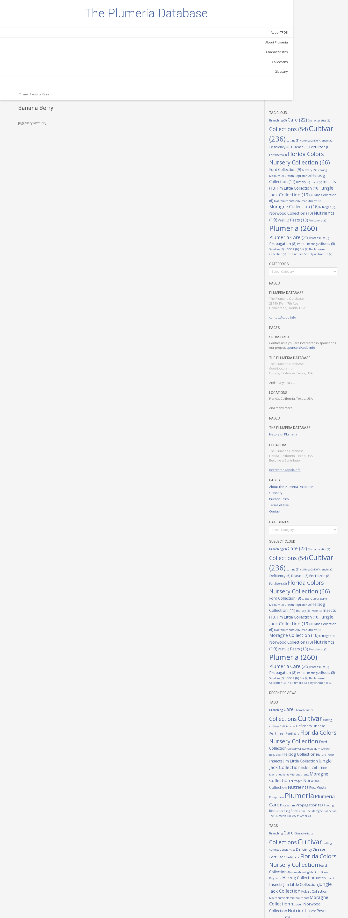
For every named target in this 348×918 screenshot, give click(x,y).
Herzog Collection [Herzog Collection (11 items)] (305, 81)
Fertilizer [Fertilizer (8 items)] (311, 49)
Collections (55, 86)
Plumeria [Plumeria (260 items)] (297, 744)
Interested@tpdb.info (298, 392)
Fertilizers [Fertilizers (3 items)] (332, 50)
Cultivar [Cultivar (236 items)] (304, 36)
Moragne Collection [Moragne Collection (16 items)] (303, 723)
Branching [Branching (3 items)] (291, 20)
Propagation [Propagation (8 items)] (316, 156)
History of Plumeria (297, 356)
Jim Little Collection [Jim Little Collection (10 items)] (314, 704)
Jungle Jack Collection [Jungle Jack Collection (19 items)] (305, 711)
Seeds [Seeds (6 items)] (333, 161)
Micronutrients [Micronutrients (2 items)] (297, 111)
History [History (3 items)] (317, 84)
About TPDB (54, 56)
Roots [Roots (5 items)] (304, 162)
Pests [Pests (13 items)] (295, 736)
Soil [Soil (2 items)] (287, 166)
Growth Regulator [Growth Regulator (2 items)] (299, 78)
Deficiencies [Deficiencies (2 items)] (306, 44)
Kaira (45, 118)
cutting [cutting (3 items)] (333, 38)
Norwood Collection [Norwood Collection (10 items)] (304, 122)
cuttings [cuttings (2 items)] (289, 44)
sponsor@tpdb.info (297, 270)
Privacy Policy (293, 421)
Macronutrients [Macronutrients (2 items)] (309, 717)
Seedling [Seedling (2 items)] (318, 162)
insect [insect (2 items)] (329, 84)
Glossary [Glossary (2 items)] (313, 72)
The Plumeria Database (34, 25)
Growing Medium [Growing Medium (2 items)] (305, 693)
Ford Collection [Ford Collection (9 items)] (323, 687)
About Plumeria (51, 66)
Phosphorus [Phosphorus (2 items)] (300, 139)
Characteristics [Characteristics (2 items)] (317, 649)
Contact (288, 433)
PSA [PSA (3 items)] (335, 156)
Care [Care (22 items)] (310, 19)
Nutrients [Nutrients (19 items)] (298, 129)
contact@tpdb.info (296, 235)
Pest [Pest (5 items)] (319, 129)
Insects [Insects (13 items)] (293, 90)
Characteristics (52, 76)
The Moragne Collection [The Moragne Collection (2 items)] (309, 166)
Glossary (56, 95)
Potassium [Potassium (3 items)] (292, 156)
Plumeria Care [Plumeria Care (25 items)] (320, 149)
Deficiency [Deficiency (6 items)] (327, 44)
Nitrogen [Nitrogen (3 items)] (321, 117)
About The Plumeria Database (305, 408)
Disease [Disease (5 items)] (291, 50)
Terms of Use (292, 427)
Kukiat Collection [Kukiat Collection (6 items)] (307, 104)
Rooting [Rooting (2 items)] (289, 162)
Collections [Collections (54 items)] (305, 27)
